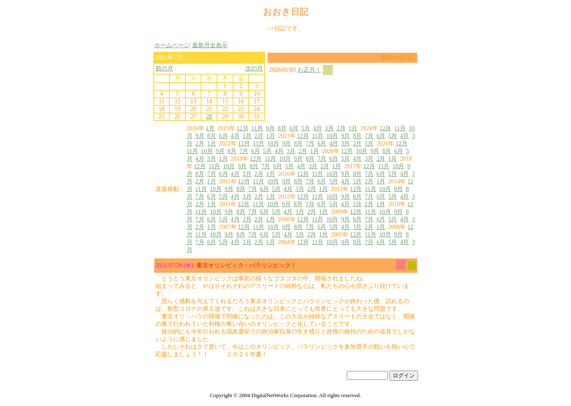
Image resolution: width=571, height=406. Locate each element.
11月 (257, 128)
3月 (329, 128)
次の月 (254, 68)
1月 (210, 128)
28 (209, 116)
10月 (332, 136)
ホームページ (172, 45)
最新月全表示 (210, 45)
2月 (341, 128)
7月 (369, 136)
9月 (270, 128)
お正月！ (309, 70)
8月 (282, 128)
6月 (294, 128)
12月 (243, 128)
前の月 (164, 68)
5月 (305, 128)
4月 (317, 128)
